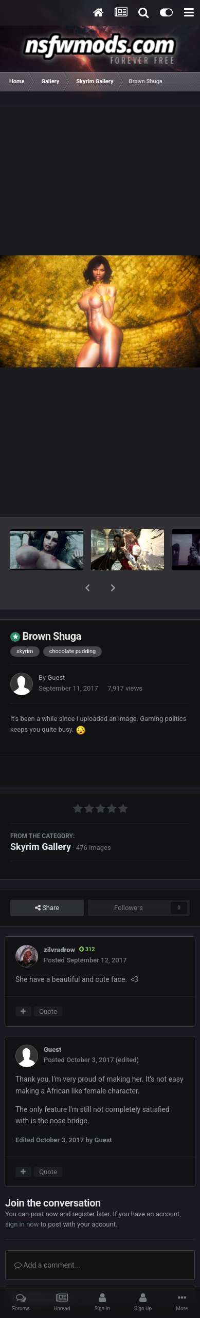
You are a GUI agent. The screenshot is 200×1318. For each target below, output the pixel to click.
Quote (48, 985)
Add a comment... (47, 1238)
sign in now (22, 1197)
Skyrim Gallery (40, 819)
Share (47, 881)
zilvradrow (59, 923)
